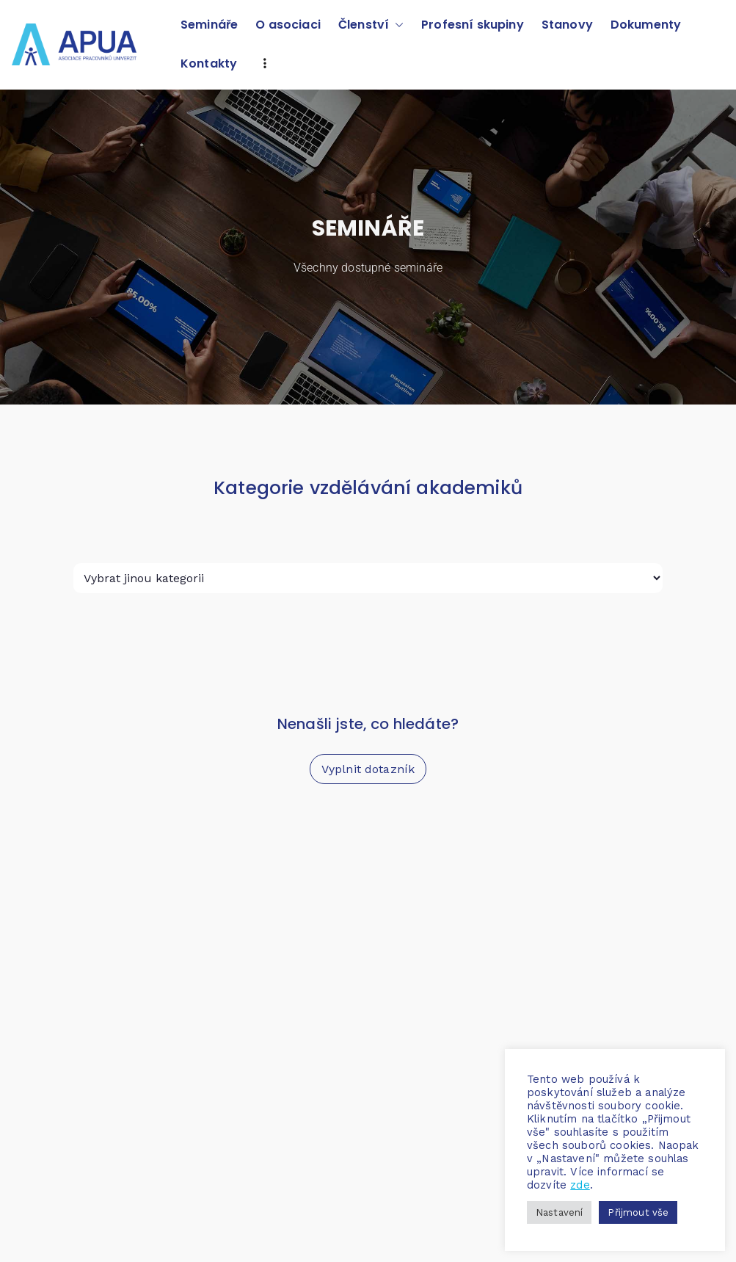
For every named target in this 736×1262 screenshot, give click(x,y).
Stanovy (567, 24)
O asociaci (288, 24)
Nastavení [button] (559, 1212)
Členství (371, 25)
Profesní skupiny (472, 24)
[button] (396, 25)
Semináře (209, 24)
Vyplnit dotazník (368, 769)
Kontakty (209, 63)
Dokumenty (646, 24)
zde (579, 1185)
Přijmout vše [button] (638, 1212)
